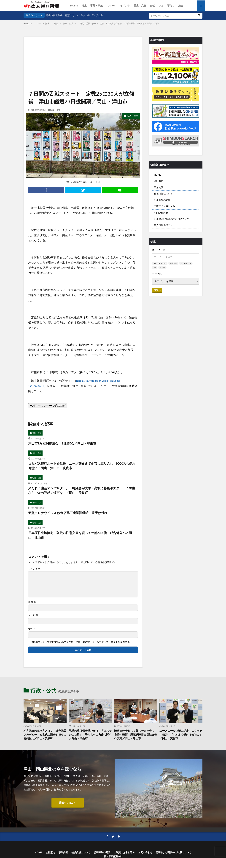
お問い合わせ (161, 212)
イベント (125, 5)
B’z (93, 15)
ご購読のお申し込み (164, 206)
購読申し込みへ (67, 802)
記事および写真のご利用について (171, 218)
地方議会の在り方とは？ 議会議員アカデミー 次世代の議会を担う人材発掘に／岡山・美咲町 (45, 734)
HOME (74, 5)
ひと (161, 5)
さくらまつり (83, 15)
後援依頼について (163, 193)
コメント (34, 568)
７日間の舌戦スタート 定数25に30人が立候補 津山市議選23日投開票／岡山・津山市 (118, 23)
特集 (84, 5)
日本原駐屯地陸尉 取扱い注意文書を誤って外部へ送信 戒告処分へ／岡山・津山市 (80, 535)
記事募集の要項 (162, 199)
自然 (152, 5)
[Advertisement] (83, 52)
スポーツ (111, 5)
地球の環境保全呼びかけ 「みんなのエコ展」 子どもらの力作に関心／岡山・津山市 (90, 734)
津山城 (99, 15)
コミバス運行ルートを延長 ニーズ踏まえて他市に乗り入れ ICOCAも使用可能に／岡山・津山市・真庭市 (81, 465)
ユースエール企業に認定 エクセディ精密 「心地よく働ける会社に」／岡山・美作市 (180, 734)
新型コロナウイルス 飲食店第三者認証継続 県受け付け (67, 513)
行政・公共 (68, 23)
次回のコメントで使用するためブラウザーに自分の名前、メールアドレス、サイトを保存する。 (81, 642)
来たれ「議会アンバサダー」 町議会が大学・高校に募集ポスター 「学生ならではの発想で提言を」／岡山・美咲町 (81, 490)
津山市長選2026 (54, 15)
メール (33, 615)
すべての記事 (43, 23)
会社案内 (158, 181)
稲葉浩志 (69, 15)
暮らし (171, 5)
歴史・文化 (140, 5)
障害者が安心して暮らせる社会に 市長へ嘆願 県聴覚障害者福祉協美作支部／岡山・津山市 (135, 734)
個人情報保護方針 (163, 225)
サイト (31, 628)
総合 (180, 5)
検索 (156, 290)
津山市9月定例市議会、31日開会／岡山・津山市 (62, 443)
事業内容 (158, 187)
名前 (32, 602)
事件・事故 (96, 5)
